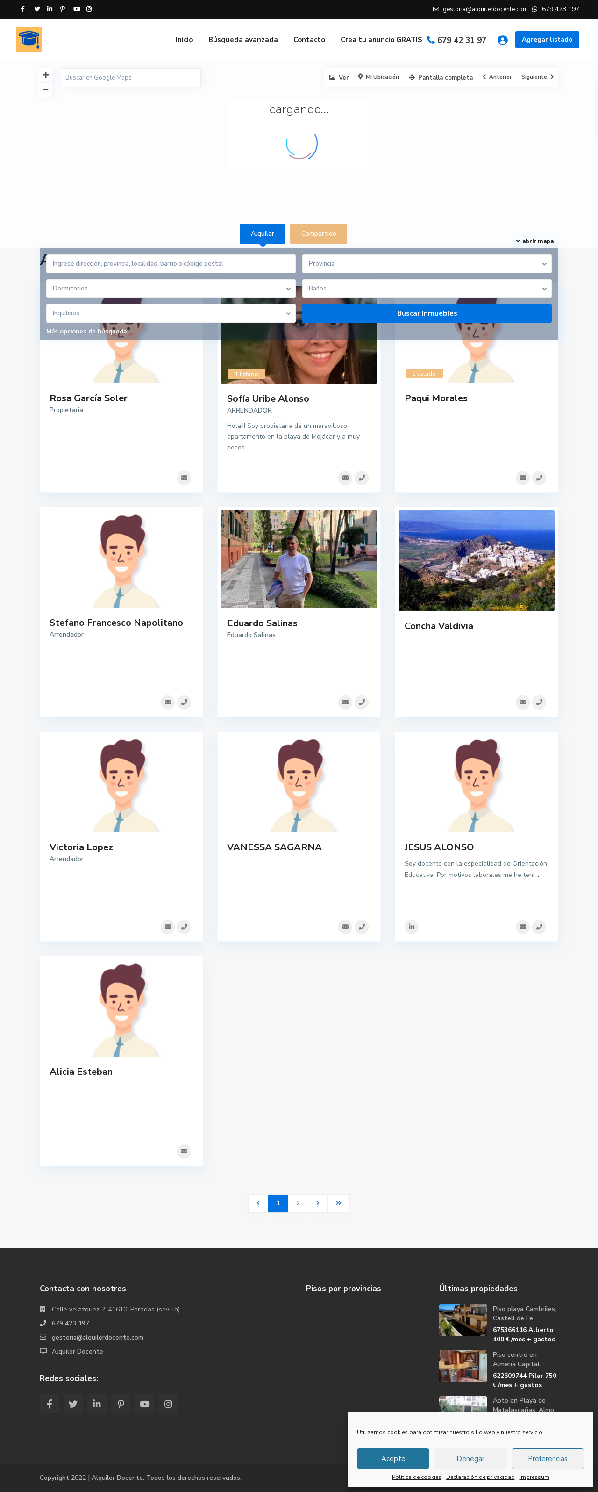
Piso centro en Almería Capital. (517, 1359)
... (249, 447)
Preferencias (548, 1458)
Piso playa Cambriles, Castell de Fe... (524, 1313)
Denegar (470, 1458)
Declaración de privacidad (480, 1477)
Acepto (393, 1458)
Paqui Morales (436, 398)
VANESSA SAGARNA (274, 847)
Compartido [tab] (318, 233)
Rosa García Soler (89, 398)
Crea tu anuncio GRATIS (381, 39)
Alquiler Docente (77, 1351)
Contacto (309, 39)
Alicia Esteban (81, 1071)
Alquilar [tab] (262, 233)
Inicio (184, 39)
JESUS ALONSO (439, 847)
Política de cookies (416, 1477)
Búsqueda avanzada (243, 39)
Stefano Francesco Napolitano (116, 622)
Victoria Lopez (81, 847)
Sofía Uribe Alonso (268, 398)
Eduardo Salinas (262, 623)
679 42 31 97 (461, 40)
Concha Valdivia (439, 626)
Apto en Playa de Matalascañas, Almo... (525, 1405)
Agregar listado (547, 39)
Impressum (534, 1477)
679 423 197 (70, 1323)
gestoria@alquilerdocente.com (98, 1337)
